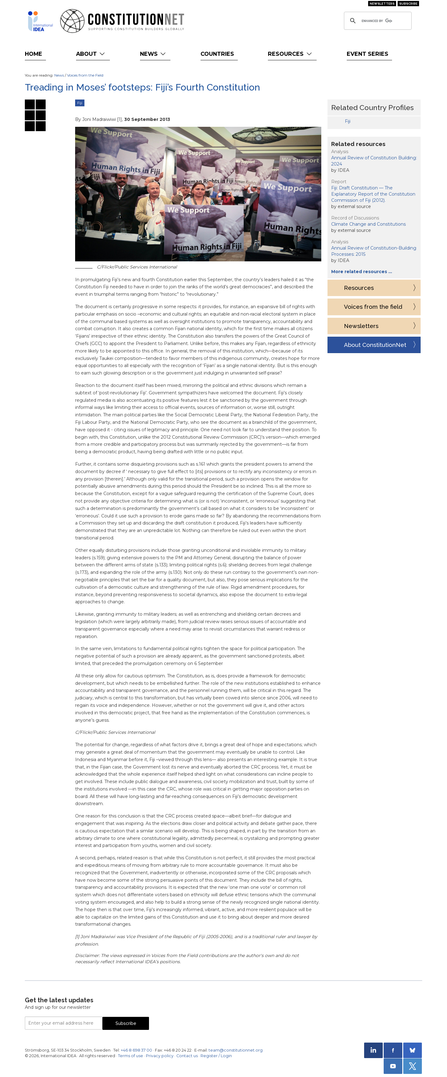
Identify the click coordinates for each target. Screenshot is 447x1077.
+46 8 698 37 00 (136, 1050)
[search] (377, 20)
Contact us (187, 1055)
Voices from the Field (85, 75)
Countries (217, 54)
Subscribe (408, 3)
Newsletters (382, 3)
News (153, 54)
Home (33, 54)
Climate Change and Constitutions (368, 224)
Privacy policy (160, 1055)
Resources (290, 54)
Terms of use (130, 1055)
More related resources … (361, 271)
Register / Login (216, 1055)
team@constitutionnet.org (236, 1050)
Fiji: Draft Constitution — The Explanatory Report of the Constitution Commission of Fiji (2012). (373, 194)
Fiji (79, 102)
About (91, 54)
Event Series (367, 54)
